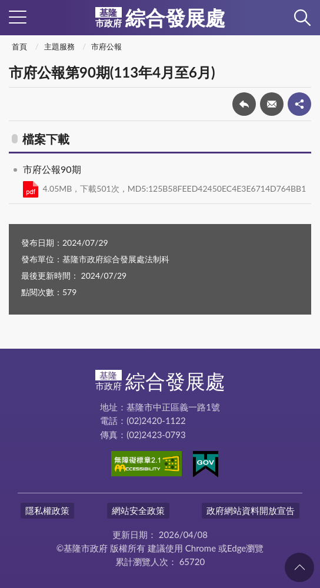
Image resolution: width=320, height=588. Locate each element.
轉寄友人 (272, 104)
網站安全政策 (138, 510)
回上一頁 (244, 104)
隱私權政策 (47, 510)
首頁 (19, 46)
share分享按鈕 (299, 104)
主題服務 (59, 46)
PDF (30, 189)
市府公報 (106, 46)
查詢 (302, 17)
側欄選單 (17, 17)
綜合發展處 (160, 17)
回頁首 (299, 567)
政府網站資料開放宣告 (250, 510)
